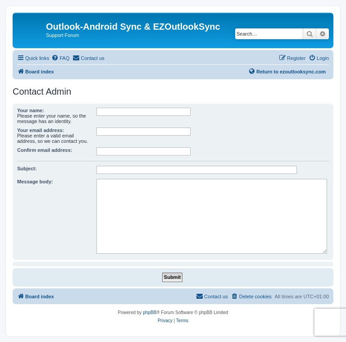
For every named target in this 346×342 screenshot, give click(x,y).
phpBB (149, 312)
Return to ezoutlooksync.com (287, 71)
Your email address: (40, 130)
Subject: (26, 168)
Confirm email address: (44, 150)
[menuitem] (60, 58)
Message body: (35, 181)
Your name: (30, 110)
